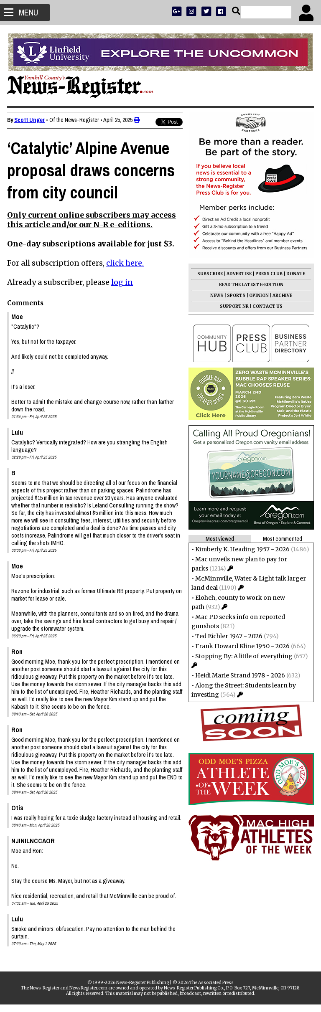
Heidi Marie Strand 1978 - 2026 (239, 675)
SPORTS (235, 295)
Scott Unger (30, 120)
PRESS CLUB (267, 273)
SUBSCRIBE (209, 273)
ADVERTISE (237, 273)
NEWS (215, 295)
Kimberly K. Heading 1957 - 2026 (241, 549)
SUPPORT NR (233, 306)
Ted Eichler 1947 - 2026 (227, 636)
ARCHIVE (281, 295)
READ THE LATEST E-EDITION (250, 284)
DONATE (294, 273)
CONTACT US (266, 306)
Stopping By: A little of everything (242, 656)
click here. (126, 263)
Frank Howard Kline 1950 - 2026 (241, 646)
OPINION (258, 295)
